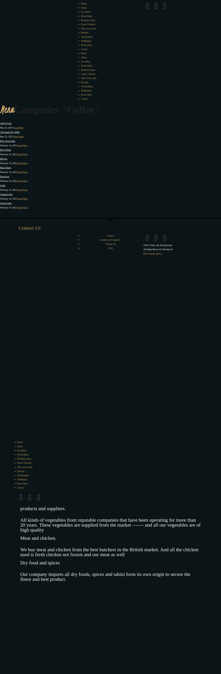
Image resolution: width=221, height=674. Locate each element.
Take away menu (88, 28)
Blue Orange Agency (152, 253)
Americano (6, 203)
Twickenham (87, 37)
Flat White (5, 150)
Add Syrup (5, 123)
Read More (18, 128)
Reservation (86, 45)
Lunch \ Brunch (88, 24)
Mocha (3, 158)
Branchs (84, 32)
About (84, 8)
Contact (84, 49)
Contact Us (30, 228)
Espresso (4, 176)
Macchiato (5, 167)
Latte (2, 185)
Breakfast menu (88, 20)
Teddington (86, 41)
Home (83, 3)
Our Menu (85, 12)
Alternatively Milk (10, 132)
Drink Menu (86, 16)
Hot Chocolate (7, 141)
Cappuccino (6, 194)
